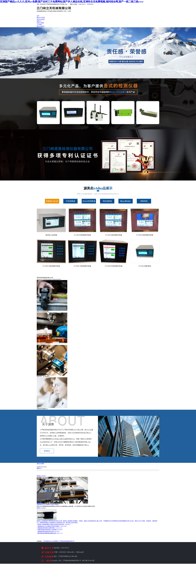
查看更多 (47, 451)
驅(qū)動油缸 (125, 201)
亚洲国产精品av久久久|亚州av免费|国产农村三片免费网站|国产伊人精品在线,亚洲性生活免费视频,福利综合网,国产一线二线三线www (72, 1)
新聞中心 (39, 21)
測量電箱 (144, 201)
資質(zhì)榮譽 (40, 23)
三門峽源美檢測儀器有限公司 (66, 541)
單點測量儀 (107, 201)
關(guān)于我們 (41, 17)
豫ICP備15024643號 (88, 560)
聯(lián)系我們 (40, 26)
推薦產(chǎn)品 (52, 201)
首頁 (38, 16)
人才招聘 (39, 24)
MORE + (44, 476)
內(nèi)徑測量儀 (88, 201)
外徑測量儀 (70, 201)
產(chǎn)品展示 (41, 19)
